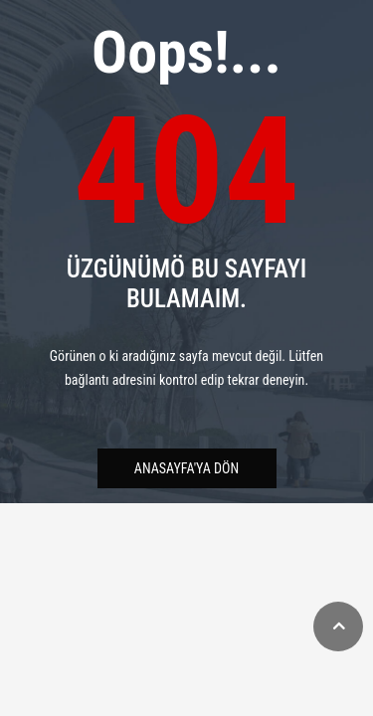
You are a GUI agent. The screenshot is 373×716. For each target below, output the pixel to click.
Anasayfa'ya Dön (186, 468)
